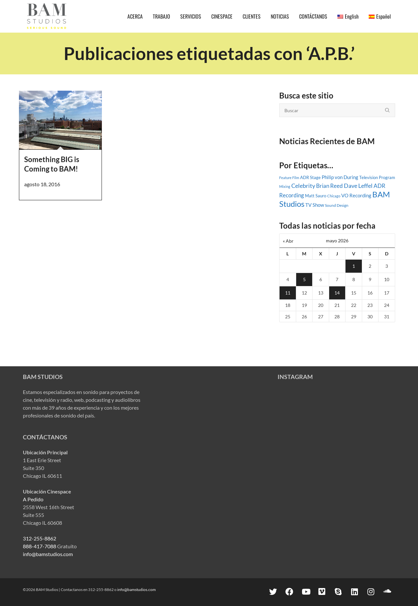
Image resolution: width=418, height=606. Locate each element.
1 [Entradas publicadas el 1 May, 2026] (353, 266)
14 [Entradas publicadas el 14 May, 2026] (337, 292)
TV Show (314, 205)
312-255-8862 (39, 538)
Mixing (284, 186)
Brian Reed (329, 186)
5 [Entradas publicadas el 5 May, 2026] (304, 279)
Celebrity (303, 185)
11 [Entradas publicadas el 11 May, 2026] (287, 292)
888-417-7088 (39, 546)
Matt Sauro (315, 195)
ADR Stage (310, 177)
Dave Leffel (358, 185)
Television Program (377, 177)
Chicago (333, 196)
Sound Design (336, 205)
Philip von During (340, 177)
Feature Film (289, 177)
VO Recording (356, 195)
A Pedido (33, 499)
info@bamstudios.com (48, 554)
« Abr (288, 241)
